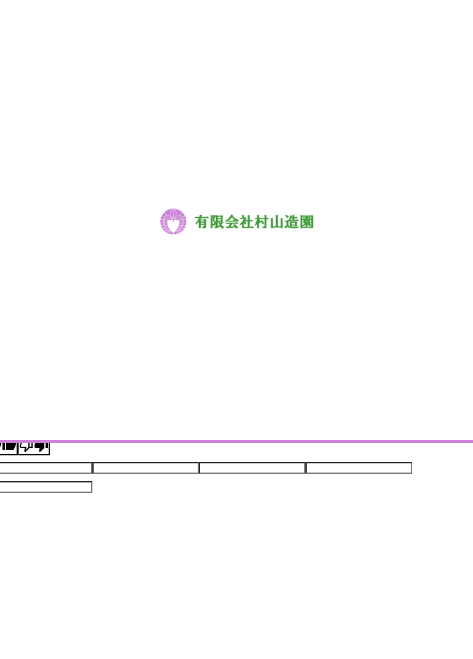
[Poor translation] (34, 445)
